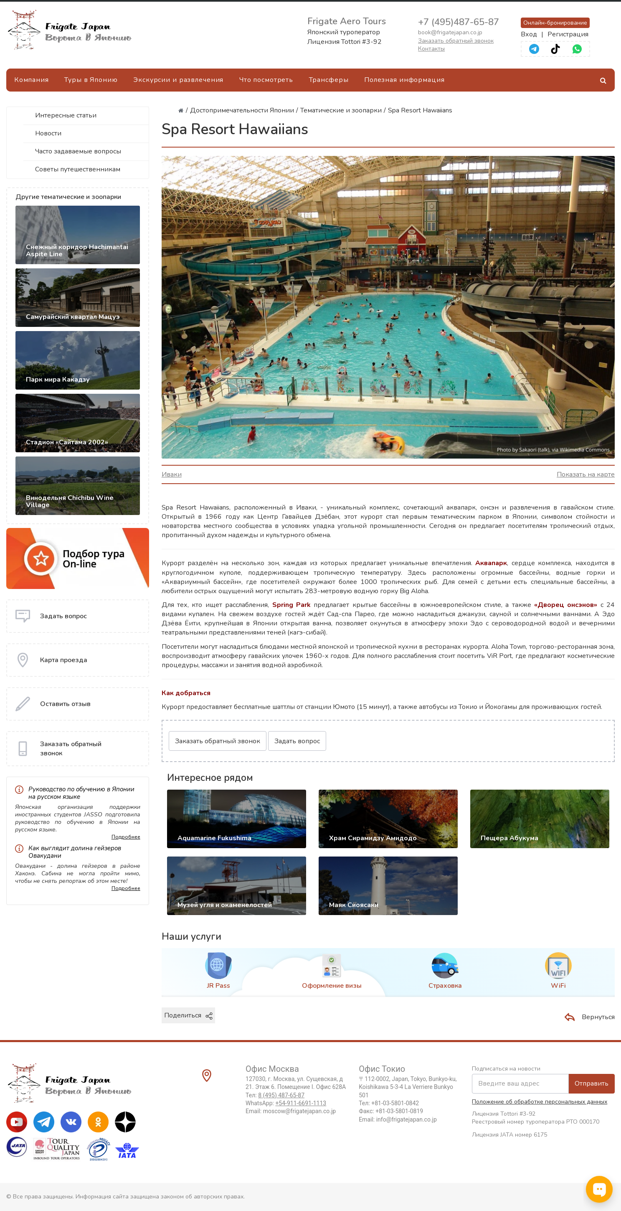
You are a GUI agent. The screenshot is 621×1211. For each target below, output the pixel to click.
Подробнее (126, 837)
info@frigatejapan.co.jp (406, 1119)
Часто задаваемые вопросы (78, 151)
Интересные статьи (65, 115)
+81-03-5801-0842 (395, 1103)
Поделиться (188, 1015)
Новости (48, 133)
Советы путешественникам (77, 169)
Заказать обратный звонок (456, 41)
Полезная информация (404, 79)
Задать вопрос (297, 741)
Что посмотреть (266, 79)
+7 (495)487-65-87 (458, 22)
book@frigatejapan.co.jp (450, 32)
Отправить (591, 1083)
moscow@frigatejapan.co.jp (299, 1111)
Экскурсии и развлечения (178, 79)
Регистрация (567, 34)
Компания (31, 79)
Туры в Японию (90, 79)
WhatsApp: (286, 1103)
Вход (529, 34)
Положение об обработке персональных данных (539, 1102)
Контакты (431, 49)
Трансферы (329, 79)
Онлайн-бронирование (555, 23)
